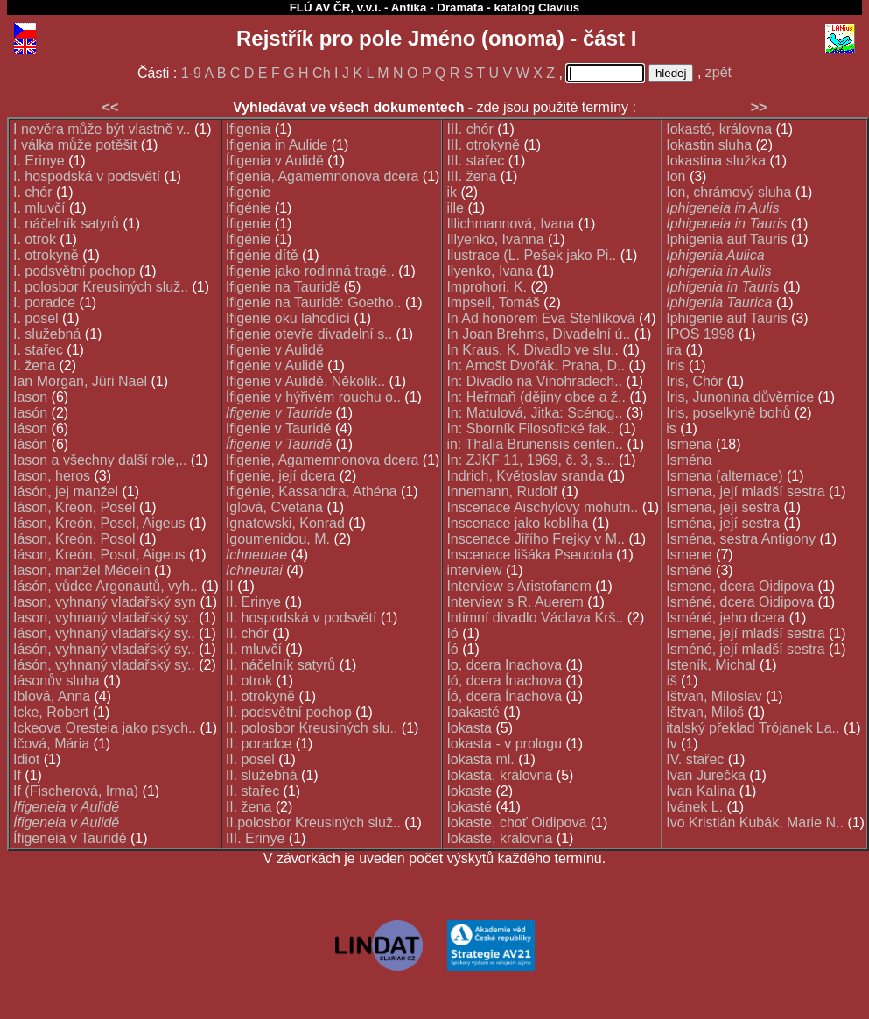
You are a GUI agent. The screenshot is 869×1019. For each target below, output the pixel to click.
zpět (718, 72)
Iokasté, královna (719, 129)
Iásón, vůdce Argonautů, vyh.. (105, 586)
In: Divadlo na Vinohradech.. (534, 381)
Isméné (688, 570)
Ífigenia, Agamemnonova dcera (322, 176)
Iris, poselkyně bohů (728, 412)
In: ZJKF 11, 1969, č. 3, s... (530, 460)
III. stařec (475, 160)
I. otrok (34, 239)
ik (451, 192)
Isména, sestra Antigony (741, 538)
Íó (452, 649)
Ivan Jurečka (706, 775)
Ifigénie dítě (262, 255)
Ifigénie (248, 207)
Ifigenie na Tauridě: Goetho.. (314, 302)
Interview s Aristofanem (518, 586)
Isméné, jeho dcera (725, 617)
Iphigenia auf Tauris (726, 239)
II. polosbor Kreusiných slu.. (312, 727)
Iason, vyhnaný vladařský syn (104, 601)
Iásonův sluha (56, 680)
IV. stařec (695, 759)
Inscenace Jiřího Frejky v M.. (535, 538)
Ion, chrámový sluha (728, 192)
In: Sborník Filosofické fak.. (530, 428)
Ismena (688, 444)
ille (455, 207)
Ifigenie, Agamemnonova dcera (322, 460)
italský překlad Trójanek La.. (752, 727)
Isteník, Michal (710, 664)
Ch (321, 73)
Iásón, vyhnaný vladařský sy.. (104, 649)
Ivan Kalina (700, 791)
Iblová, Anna (51, 696)
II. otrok (249, 680)
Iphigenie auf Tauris (726, 318)
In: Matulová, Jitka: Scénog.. (534, 412)
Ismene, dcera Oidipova (740, 586)
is (671, 428)
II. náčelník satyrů (280, 664)
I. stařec (38, 349)
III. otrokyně (483, 144)
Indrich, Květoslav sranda (525, 475)
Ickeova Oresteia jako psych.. (104, 727)
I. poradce (44, 302)
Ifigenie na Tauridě (283, 286)
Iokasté (469, 806)
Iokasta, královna (499, 775)
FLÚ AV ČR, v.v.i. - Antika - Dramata (387, 7)
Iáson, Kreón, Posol (74, 538)
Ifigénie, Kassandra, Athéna (311, 491)
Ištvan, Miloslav (713, 696)
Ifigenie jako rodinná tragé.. (310, 271)
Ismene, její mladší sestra (745, 633)
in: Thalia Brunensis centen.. (534, 444)
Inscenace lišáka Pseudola (529, 554)
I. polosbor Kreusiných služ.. (100, 286)
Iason (30, 397)
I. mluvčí (39, 207)
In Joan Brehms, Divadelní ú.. (538, 334)
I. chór (32, 192)
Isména (688, 460)
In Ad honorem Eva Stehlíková (540, 318)
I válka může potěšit (75, 144)
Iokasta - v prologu (504, 743)
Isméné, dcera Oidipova (740, 601)
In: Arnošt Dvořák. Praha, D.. (535, 365)
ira (674, 349)
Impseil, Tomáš (492, 302)
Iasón (30, 412)
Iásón (30, 444)
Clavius (558, 7)
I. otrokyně (46, 255)
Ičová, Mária (51, 743)
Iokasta (469, 727)
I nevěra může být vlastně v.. (101, 129)
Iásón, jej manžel (65, 491)
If (17, 775)
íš (671, 680)
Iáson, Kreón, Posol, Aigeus (99, 554)
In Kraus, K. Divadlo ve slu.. (532, 349)
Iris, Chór (694, 381)
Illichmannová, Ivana (510, 223)
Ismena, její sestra (723, 507)
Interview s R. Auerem (515, 601)
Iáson (30, 428)
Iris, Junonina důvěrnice (740, 397)
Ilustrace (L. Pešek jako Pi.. (531, 255)
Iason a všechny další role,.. (99, 460)
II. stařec (252, 791)
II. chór (247, 633)
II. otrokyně (260, 696)
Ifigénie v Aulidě (275, 365)
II (230, 586)
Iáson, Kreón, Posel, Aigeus (99, 523)
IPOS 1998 (700, 334)
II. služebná (262, 775)
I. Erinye (39, 160)
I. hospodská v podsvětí (86, 176)
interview (473, 570)
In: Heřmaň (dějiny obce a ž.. (536, 397)
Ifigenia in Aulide (277, 144)
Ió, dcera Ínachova (504, 680)
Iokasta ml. (480, 759)
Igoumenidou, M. (278, 538)
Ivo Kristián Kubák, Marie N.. (755, 822)
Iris (675, 365)
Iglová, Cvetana (274, 507)
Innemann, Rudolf (501, 491)
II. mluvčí (254, 649)
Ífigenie (248, 223)
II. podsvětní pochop (289, 712)
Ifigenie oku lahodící (288, 318)
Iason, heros (51, 475)
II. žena (248, 806)
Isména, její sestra (723, 523)
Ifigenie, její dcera (280, 475)
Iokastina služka (716, 160)
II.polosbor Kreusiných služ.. (313, 822)
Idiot (26, 759)
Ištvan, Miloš (705, 712)
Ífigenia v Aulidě (275, 160)
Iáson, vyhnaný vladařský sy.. (104, 633)
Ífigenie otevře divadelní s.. (309, 334)
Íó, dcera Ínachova (504, 696)
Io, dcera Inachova (504, 664)
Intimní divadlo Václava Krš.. (534, 617)
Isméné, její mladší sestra (745, 649)
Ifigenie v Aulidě (275, 349)
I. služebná (47, 334)
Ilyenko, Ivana (489, 271)
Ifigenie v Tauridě (279, 428)
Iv (671, 743)
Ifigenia (248, 129)
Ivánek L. (694, 806)
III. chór (469, 129)
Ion (675, 176)
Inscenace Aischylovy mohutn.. (542, 507)
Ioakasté (472, 712)
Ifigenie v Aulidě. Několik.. (305, 381)
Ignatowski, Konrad (285, 523)
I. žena (34, 365)
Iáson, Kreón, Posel (74, 507)
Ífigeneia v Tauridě (70, 838)
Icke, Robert (50, 712)
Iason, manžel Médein (82, 570)
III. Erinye (255, 838)
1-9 (191, 73)
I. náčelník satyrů (66, 223)
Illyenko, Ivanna (494, 239)
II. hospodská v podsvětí (301, 617)
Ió (452, 633)
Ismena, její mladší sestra (745, 491)
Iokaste (469, 791)
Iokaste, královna (499, 838)
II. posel (250, 759)
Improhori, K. (486, 286)
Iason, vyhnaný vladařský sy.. (104, 617)
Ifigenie (248, 192)
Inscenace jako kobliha (517, 523)
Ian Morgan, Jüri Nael (80, 381)
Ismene (688, 554)
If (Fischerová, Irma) (75, 791)
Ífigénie (248, 239)
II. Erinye (253, 601)
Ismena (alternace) (724, 475)
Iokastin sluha (709, 144)
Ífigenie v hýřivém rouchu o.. (313, 397)
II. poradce (259, 743)
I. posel (36, 318)
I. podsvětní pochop (74, 271)
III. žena (471, 176)
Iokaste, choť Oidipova (516, 822)
